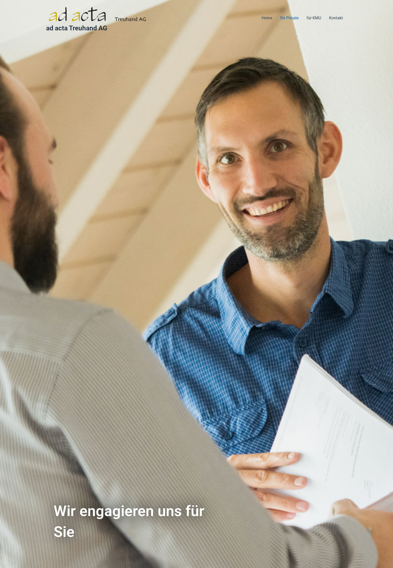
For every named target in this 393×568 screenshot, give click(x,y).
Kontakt (336, 18)
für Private (289, 18)
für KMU (314, 18)
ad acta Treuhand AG (76, 28)
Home (267, 18)
